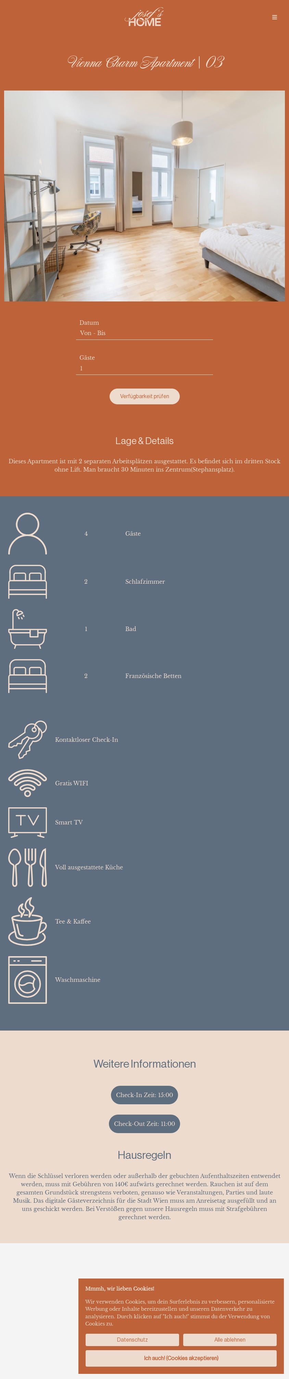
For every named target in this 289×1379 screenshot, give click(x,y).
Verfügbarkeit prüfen (144, 396)
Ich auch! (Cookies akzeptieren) (181, 1358)
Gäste (87, 357)
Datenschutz (132, 1339)
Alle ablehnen (230, 1339)
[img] (274, 17)
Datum (89, 322)
